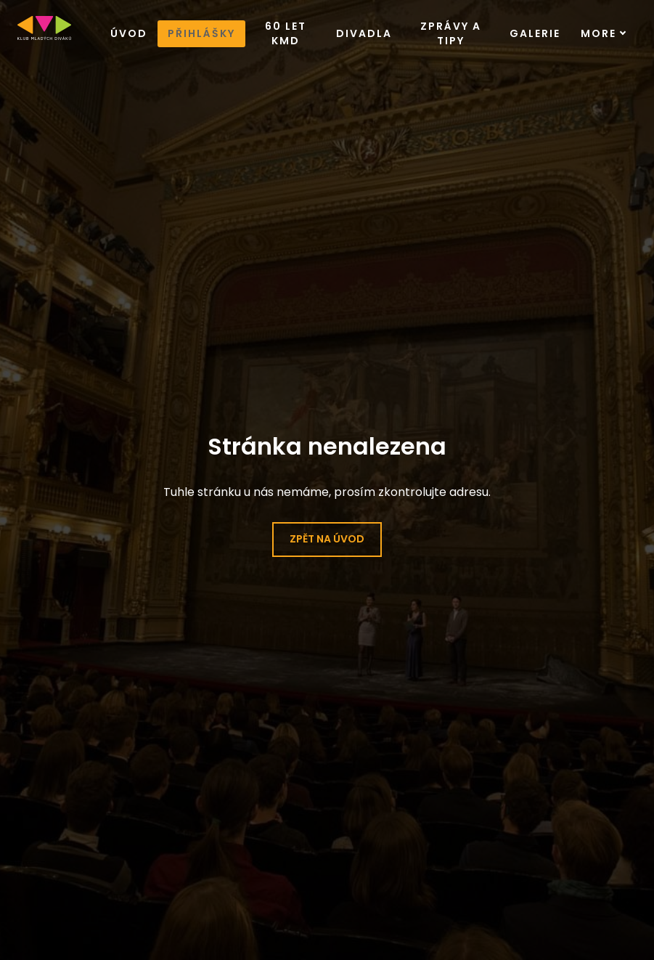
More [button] (603, 33)
